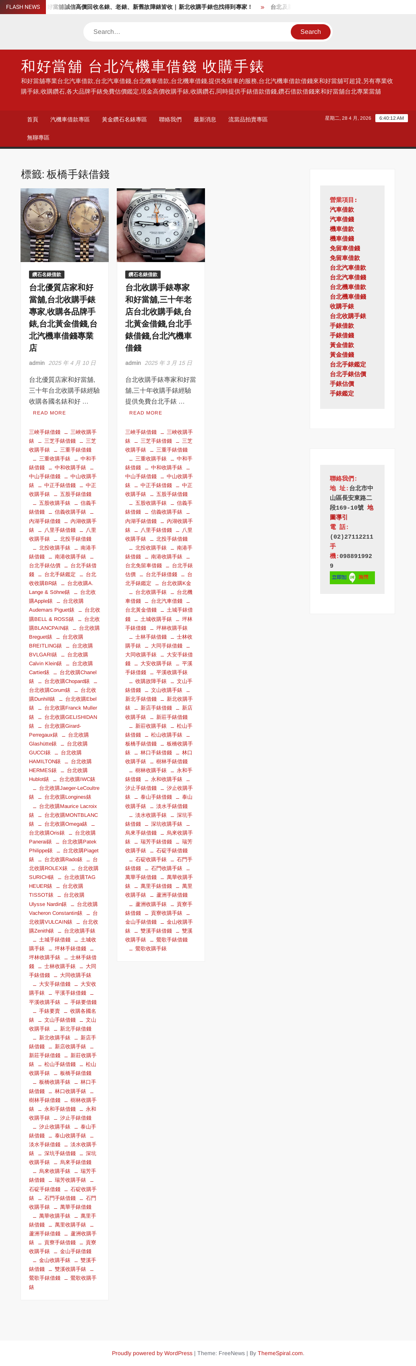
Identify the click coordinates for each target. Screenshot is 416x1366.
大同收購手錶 (75, 975)
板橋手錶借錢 (75, 1073)
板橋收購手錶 (54, 1082)
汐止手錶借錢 (75, 1118)
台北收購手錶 (79, 931)
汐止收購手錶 (54, 1127)
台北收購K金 (176, 583)
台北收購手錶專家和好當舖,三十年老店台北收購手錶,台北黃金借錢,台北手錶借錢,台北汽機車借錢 (158, 318)
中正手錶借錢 (60, 485)
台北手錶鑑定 (60, 574)
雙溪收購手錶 (70, 1269)
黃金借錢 (342, 355)
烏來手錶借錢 (75, 1162)
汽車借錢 (342, 220)
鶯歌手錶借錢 (172, 940)
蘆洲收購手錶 (151, 904)
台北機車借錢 (348, 297)
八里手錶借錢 (60, 530)
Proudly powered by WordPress (152, 1353)
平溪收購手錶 (172, 672)
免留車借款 (345, 258)
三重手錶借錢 (75, 450)
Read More (49, 413)
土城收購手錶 (156, 619)
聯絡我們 (170, 119)
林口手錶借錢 (156, 753)
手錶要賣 (49, 1011)
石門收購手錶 (166, 868)
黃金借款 (342, 345)
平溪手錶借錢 (70, 993)
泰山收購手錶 (70, 1136)
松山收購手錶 (166, 735)
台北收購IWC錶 (77, 779)
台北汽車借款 (348, 268)
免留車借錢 (345, 249)
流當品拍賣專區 (248, 119)
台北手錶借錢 (161, 574)
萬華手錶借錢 (75, 1207)
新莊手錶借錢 (172, 717)
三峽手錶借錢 (44, 432)
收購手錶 (342, 307)
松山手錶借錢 (60, 1064)
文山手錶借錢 (60, 1020)
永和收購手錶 (166, 779)
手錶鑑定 (342, 394)
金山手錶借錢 (75, 1251)
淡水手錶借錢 (172, 806)
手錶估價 (342, 384)
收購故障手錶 (151, 681)
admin (37, 363)
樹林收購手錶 (151, 770)
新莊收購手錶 (151, 726)
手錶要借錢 (83, 1002)
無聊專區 (38, 137)
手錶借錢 (342, 336)
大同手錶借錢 (166, 646)
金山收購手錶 (54, 1260)
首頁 (32, 119)
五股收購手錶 (54, 503)
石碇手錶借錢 (172, 851)
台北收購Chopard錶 (67, 681)
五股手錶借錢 (75, 494)
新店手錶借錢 (156, 708)
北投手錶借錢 (75, 539)
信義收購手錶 (70, 512)
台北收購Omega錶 (65, 824)
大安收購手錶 (156, 663)
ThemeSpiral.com (280, 1353)
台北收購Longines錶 (67, 797)
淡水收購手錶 (151, 815)
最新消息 (205, 119)
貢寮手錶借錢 (60, 1242)
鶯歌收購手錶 (151, 948)
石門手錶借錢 (60, 1198)
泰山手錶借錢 (156, 797)
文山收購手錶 (166, 690)
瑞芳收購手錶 (70, 1180)
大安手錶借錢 (54, 984)
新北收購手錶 (54, 1038)
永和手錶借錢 (60, 1109)
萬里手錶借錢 (156, 886)
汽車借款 (342, 210)
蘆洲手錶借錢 (172, 895)
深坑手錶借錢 (60, 1153)
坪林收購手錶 (172, 628)
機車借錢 (342, 239)
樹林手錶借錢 (172, 761)
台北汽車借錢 (166, 601)
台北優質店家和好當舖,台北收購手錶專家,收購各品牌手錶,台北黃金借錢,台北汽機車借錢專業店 (63, 318)
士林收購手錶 (60, 966)
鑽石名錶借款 (46, 274)
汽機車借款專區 (70, 119)
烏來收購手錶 (54, 1171)
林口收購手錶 (70, 1091)
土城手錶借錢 (54, 940)
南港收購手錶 (70, 557)
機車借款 (342, 229)
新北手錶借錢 (75, 1029)
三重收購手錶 (54, 459)
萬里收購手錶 (70, 1225)
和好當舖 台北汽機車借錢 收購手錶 (143, 66)
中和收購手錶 (70, 467)
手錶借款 (342, 326)
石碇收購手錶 (151, 859)
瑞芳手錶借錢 (156, 842)
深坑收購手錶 (166, 824)
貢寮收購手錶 (166, 913)
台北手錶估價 (348, 374)
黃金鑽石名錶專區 (124, 119)
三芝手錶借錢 (60, 441)
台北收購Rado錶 (63, 859)
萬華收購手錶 (54, 1216)
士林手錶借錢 (151, 637)
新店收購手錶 (70, 1046)
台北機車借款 (348, 287)
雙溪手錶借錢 (156, 931)
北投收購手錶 (54, 548)
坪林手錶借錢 (70, 948)
